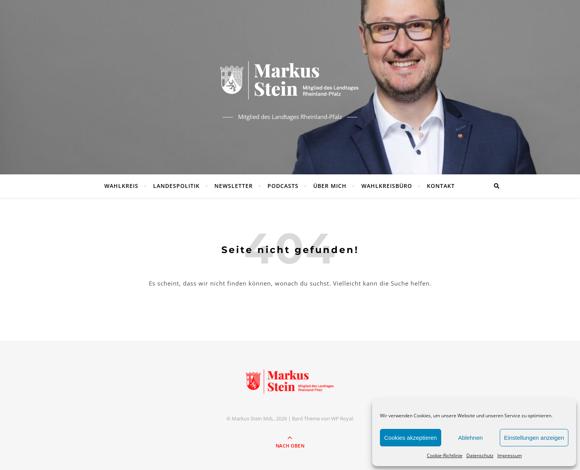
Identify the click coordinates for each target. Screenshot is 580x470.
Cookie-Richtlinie (445, 455)
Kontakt (441, 185)
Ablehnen (470, 437)
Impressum (509, 455)
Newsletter (233, 185)
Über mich (330, 185)
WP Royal (342, 418)
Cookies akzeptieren (410, 437)
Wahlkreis (121, 185)
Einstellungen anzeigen (534, 437)
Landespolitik (176, 185)
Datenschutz (480, 455)
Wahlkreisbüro (386, 185)
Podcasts (283, 185)
